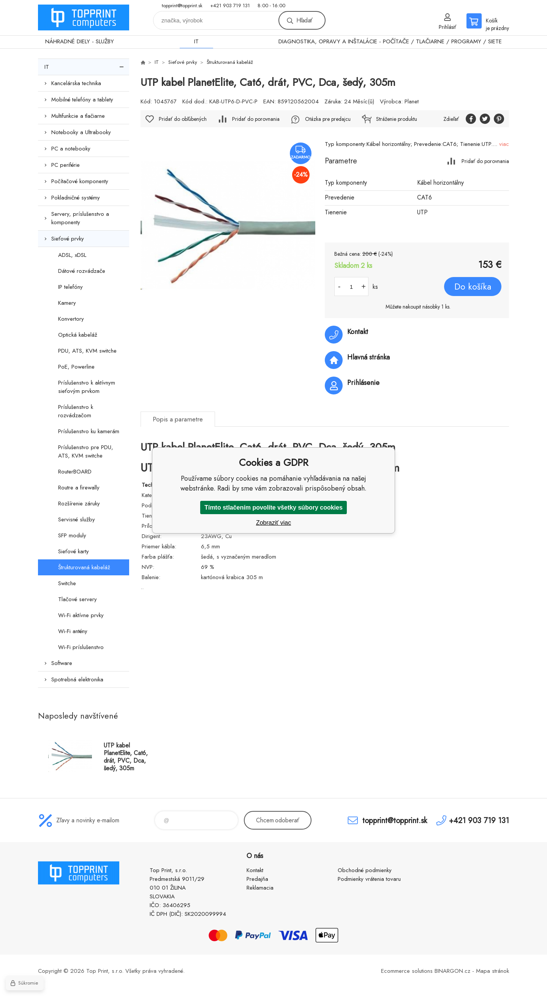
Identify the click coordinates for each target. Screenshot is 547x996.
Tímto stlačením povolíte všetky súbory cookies (273, 507)
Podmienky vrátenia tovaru (369, 879)
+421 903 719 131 (230, 5)
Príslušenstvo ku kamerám (88, 431)
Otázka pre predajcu (328, 119)
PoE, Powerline (76, 367)
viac (504, 144)
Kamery (67, 303)
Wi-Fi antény (72, 631)
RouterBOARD (75, 471)
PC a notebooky (70, 148)
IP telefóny (70, 287)
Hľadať (304, 20)
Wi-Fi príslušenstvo (81, 647)
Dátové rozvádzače (81, 271)
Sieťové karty (73, 551)
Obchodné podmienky (365, 870)
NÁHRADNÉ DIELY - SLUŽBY (79, 41)
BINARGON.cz (452, 971)
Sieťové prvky (67, 238)
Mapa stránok (492, 971)
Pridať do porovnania (485, 161)
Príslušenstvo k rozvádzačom (75, 411)
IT (196, 41)
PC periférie (65, 165)
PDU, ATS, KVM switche (87, 351)
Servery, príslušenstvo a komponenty (80, 218)
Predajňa (257, 879)
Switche (67, 583)
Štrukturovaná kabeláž (84, 567)
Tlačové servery (77, 599)
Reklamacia (260, 888)
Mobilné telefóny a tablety (82, 99)
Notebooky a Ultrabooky (81, 132)
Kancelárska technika (76, 83)
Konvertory (71, 319)
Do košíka (472, 286)
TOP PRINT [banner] (83, 17)
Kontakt (255, 870)
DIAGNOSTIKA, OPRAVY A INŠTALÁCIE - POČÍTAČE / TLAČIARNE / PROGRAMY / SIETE (390, 41)
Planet (412, 101)
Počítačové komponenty (79, 181)
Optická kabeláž (77, 335)
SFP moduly (72, 535)
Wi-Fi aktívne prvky (81, 615)
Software (61, 663)
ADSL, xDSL (72, 255)
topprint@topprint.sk (182, 5)
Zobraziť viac (273, 522)
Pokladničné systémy (75, 197)
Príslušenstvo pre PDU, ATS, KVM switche (85, 451)
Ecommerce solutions (407, 971)
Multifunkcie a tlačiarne (78, 116)
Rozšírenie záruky (79, 503)
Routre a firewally (79, 487)
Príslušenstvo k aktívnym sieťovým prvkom (86, 386)
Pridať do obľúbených (183, 119)
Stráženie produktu (396, 119)
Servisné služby (76, 519)
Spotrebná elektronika (77, 679)
